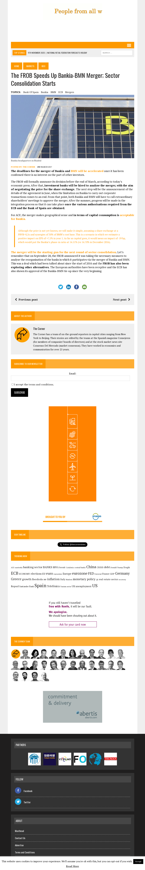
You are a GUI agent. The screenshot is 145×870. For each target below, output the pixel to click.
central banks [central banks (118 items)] (80, 567)
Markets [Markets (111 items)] (69, 579)
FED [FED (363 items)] (91, 573)
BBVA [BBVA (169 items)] (56, 567)
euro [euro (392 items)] (49, 573)
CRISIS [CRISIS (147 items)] (100, 567)
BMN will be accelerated (87, 171)
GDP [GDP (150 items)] (112, 573)
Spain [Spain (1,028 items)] (40, 585)
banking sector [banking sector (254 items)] (32, 567)
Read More (72, 866)
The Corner (29, 167)
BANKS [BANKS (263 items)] (47, 567)
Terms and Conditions (25, 852)
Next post (121, 299)
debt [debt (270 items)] (107, 567)
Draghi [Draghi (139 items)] (126, 567)
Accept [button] (138, 861)
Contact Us (20, 838)
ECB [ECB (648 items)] (14, 573)
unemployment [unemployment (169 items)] (84, 586)
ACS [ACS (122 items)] (12, 567)
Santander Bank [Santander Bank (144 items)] (26, 586)
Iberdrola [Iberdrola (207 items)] (37, 579)
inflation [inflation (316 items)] (53, 579)
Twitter (23, 802)
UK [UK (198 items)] (73, 586)
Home (16, 66)
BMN (53, 92)
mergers (69, 92)
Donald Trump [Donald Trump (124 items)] (117, 567)
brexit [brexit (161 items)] (62, 567)
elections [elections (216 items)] (36, 573)
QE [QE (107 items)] (97, 579)
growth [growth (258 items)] (26, 579)
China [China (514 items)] (91, 566)
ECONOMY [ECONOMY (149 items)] (24, 573)
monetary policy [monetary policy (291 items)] (84, 579)
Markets (30, 66)
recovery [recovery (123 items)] (122, 579)
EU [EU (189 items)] (43, 573)
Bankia (44, 92)
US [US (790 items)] (95, 585)
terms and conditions (41, 384)
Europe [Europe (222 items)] (67, 573)
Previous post (26, 299)
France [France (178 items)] (105, 573)
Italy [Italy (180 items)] (62, 579)
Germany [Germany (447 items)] (122, 573)
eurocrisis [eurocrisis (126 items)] (58, 574)
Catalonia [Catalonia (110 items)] (70, 567)
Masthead (19, 831)
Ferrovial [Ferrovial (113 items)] (98, 574)
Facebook (23, 791)
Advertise (19, 845)
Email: (72, 373)
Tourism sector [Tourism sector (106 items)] (65, 586)
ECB (60, 92)
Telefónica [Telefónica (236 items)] (53, 586)
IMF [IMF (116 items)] (44, 579)
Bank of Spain (31, 92)
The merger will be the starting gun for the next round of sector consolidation (63, 252)
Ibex (43, 66)
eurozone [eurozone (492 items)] (79, 573)
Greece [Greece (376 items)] (16, 579)
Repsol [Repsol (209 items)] (15, 586)
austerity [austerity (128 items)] (19, 567)
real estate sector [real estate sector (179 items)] (108, 579)
